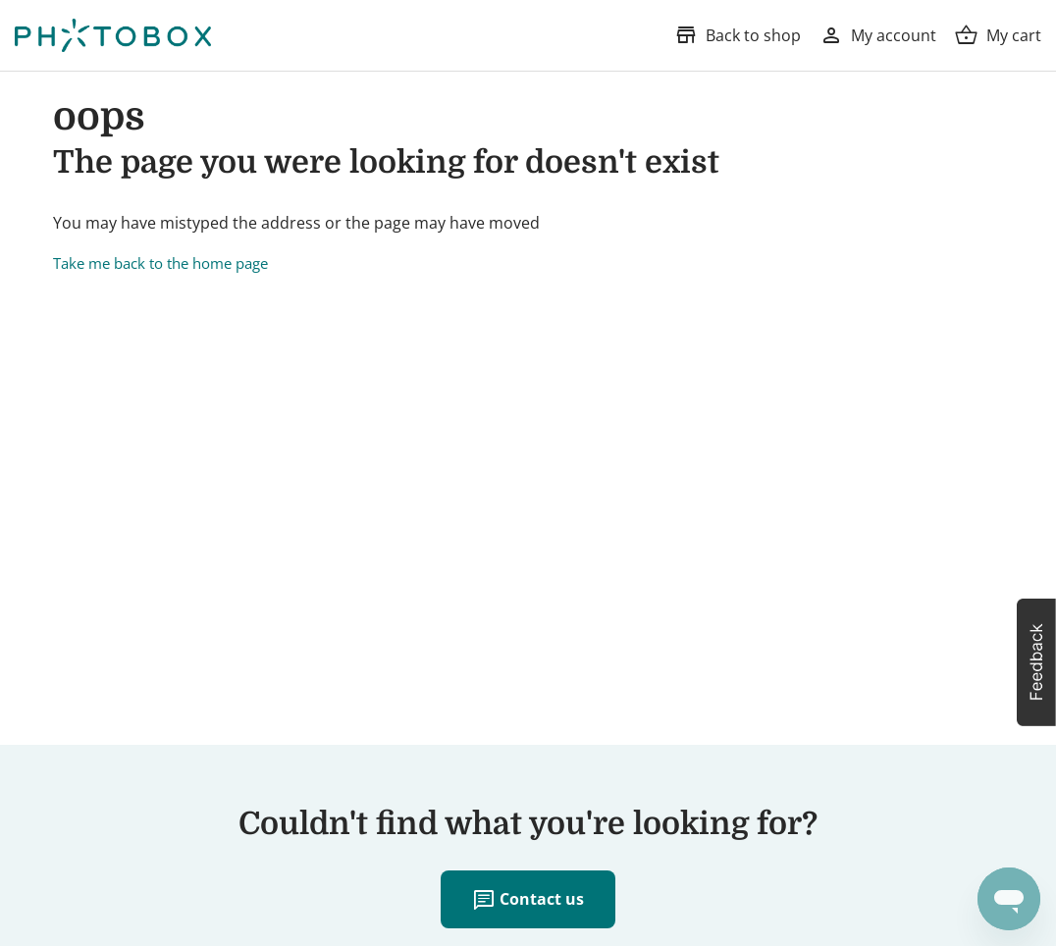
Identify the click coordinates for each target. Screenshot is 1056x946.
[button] (1036, 662)
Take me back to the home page (160, 263)
